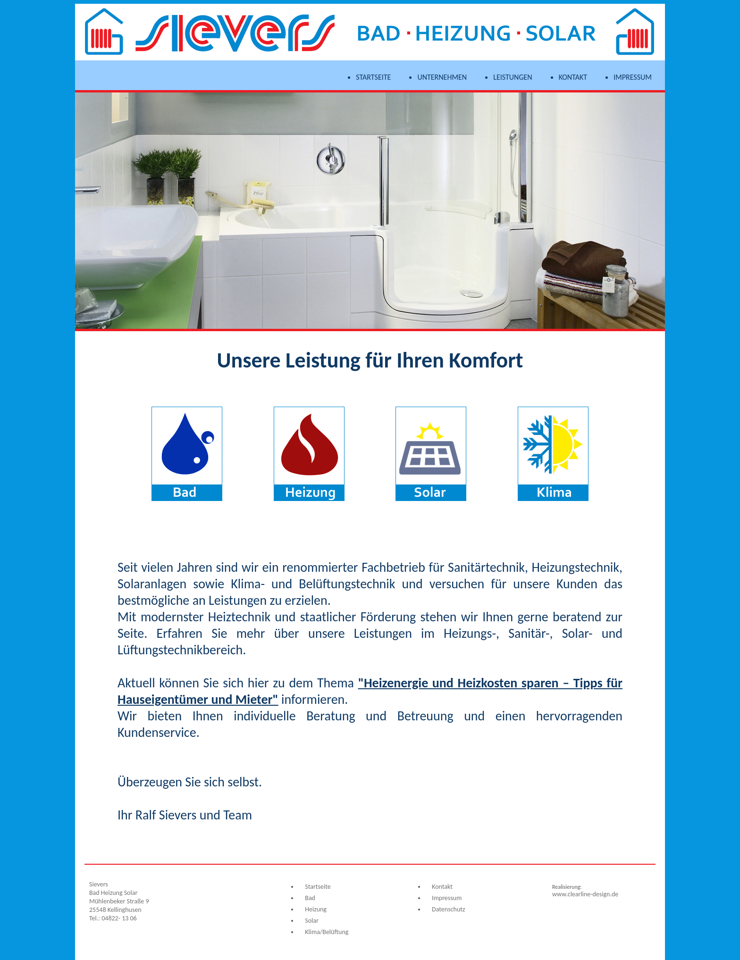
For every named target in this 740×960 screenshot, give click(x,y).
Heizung (316, 909)
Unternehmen (442, 77)
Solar (312, 921)
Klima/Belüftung (326, 932)
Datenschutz (448, 909)
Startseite (373, 77)
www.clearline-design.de (585, 894)
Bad (310, 898)
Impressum (633, 77)
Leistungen (512, 77)
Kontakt (573, 77)
